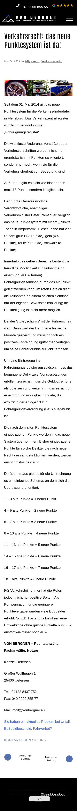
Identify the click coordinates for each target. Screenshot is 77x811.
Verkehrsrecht (51, 61)
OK (39, 798)
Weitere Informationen (53, 794)
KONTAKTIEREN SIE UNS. (25, 740)
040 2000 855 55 (35, 7)
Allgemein (32, 61)
